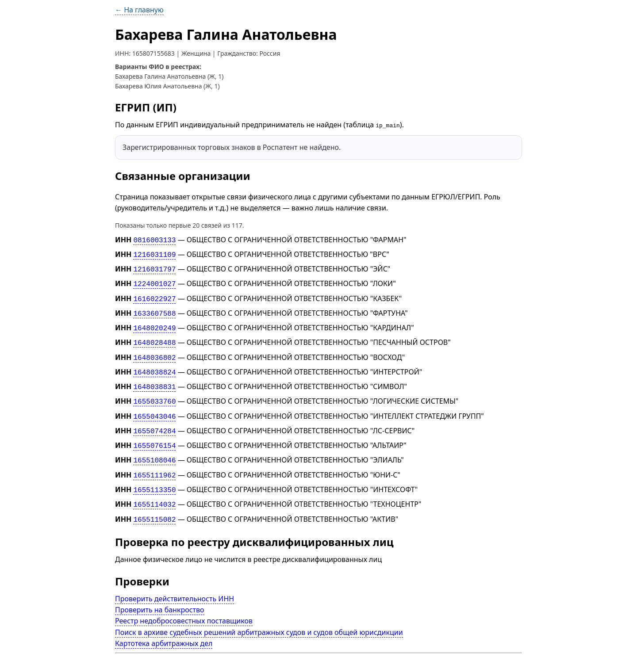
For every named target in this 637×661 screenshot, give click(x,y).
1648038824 (154, 364)
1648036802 (154, 350)
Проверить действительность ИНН (174, 581)
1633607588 (154, 308)
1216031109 (154, 253)
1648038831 (154, 377)
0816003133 (154, 239)
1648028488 (154, 336)
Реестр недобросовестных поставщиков (184, 603)
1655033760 (154, 391)
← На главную (139, 10)
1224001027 (154, 281)
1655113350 (154, 474)
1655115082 (154, 502)
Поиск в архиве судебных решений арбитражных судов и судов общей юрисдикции (259, 614)
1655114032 (154, 488)
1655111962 (154, 460)
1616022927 (154, 294)
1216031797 (154, 267)
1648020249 (154, 322)
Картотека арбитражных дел (163, 625)
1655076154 (154, 433)
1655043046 (154, 405)
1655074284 (154, 419)
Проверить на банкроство (159, 592)
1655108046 (154, 446)
